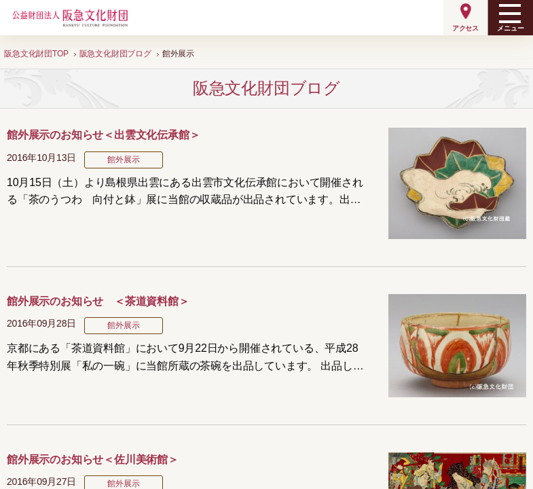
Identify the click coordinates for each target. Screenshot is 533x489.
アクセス (465, 28)
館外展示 (123, 159)
